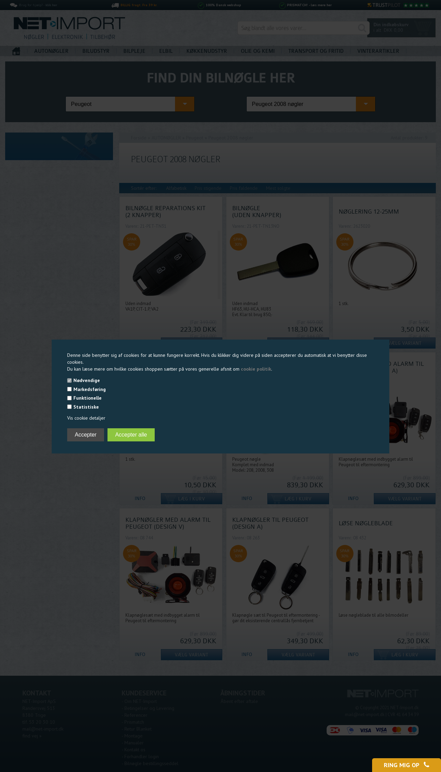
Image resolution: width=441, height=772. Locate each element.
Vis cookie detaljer (86, 418)
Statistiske (86, 407)
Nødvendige (86, 380)
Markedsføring (89, 389)
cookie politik (256, 369)
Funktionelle (87, 398)
